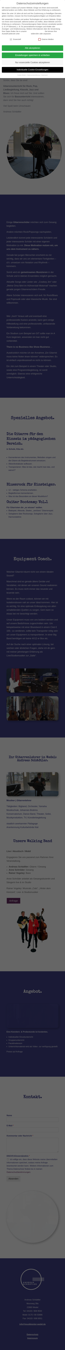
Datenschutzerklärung (35, 31)
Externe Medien (46, 39)
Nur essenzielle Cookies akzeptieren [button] (32, 62)
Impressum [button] (44, 75)
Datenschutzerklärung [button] (33, 75)
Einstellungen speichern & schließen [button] (32, 55)
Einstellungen (25, 34)
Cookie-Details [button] (21, 75)
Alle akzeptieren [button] (32, 48)
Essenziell (15, 39)
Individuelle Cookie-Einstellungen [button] (32, 69)
